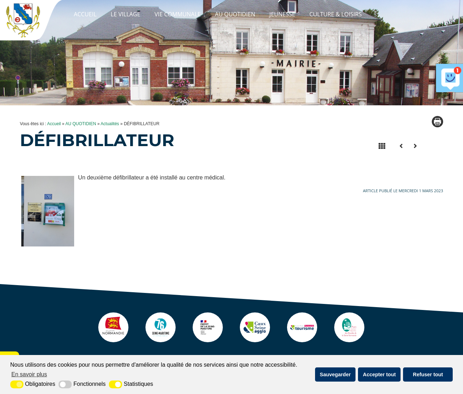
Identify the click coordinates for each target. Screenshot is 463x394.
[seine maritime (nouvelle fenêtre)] (153, 341)
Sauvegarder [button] (335, 374)
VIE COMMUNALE (177, 14)
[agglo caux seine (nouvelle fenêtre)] (257, 341)
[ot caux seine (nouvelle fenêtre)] (309, 341)
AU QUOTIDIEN (235, 14)
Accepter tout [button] (379, 374)
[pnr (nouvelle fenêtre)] (361, 341)
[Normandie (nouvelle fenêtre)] (101, 341)
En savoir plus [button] (29, 374)
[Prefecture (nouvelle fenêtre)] (205, 341)
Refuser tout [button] (428, 374)
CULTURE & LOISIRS (335, 14)
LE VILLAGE (125, 14)
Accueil (85, 14)
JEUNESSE (282, 14)
